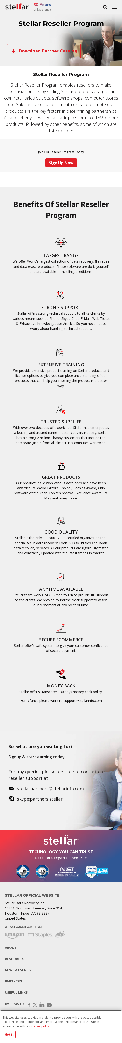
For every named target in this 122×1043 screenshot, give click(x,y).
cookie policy (40, 1026)
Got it (9, 1034)
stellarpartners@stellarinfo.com (50, 788)
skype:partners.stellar (40, 799)
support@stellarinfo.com (83, 700)
